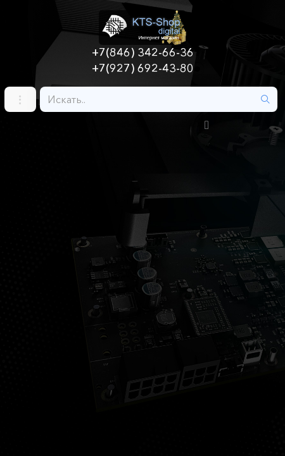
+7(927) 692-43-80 (143, 68)
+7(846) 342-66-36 (143, 52)
